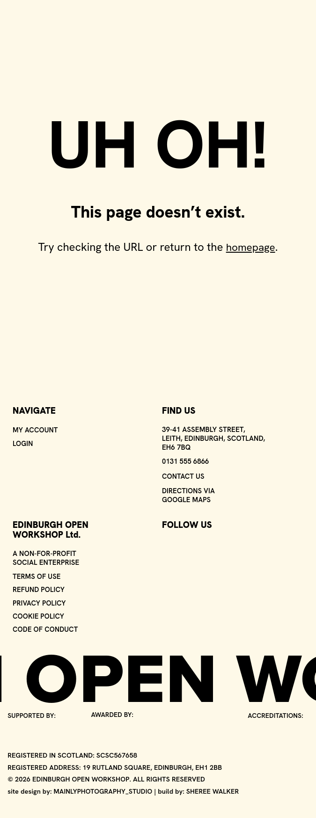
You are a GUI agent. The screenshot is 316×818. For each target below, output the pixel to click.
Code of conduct (46, 628)
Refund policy (39, 588)
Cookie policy (39, 615)
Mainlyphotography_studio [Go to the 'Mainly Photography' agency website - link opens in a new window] (104, 790)
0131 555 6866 (186, 458)
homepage (250, 247)
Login (23, 440)
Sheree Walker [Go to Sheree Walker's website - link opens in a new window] (215, 790)
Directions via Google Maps (189, 493)
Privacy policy (40, 601)
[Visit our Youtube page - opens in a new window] (204, 544)
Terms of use (37, 574)
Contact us (183, 473)
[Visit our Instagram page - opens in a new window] (168, 544)
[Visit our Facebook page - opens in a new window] (186, 544)
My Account (36, 427)
